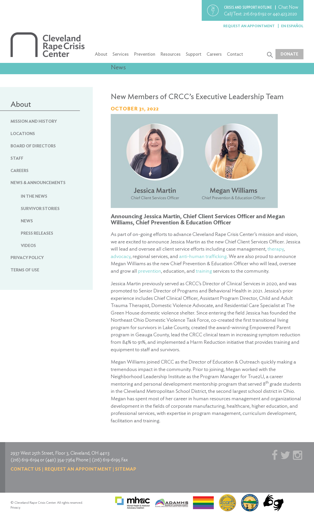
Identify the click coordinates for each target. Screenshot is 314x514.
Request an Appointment (249, 26)
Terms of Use (25, 270)
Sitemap (125, 469)
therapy (275, 249)
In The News (34, 196)
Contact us (26, 469)
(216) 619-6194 (25, 459)
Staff (17, 158)
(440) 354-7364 (60, 459)
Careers (214, 54)
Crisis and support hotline (248, 7)
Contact (235, 54)
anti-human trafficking (203, 256)
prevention (149, 271)
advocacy (121, 256)
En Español (292, 26)
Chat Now (288, 7)
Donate (289, 54)
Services (121, 54)
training (204, 271)
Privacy (15, 507)
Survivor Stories (40, 208)
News (27, 220)
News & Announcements (38, 182)
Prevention (144, 54)
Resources (170, 54)
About (101, 54)
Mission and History (34, 121)
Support (193, 54)
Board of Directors (33, 146)
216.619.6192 (254, 13)
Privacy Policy (27, 257)
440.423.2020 (285, 13)
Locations (23, 133)
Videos (28, 245)
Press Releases (37, 233)
